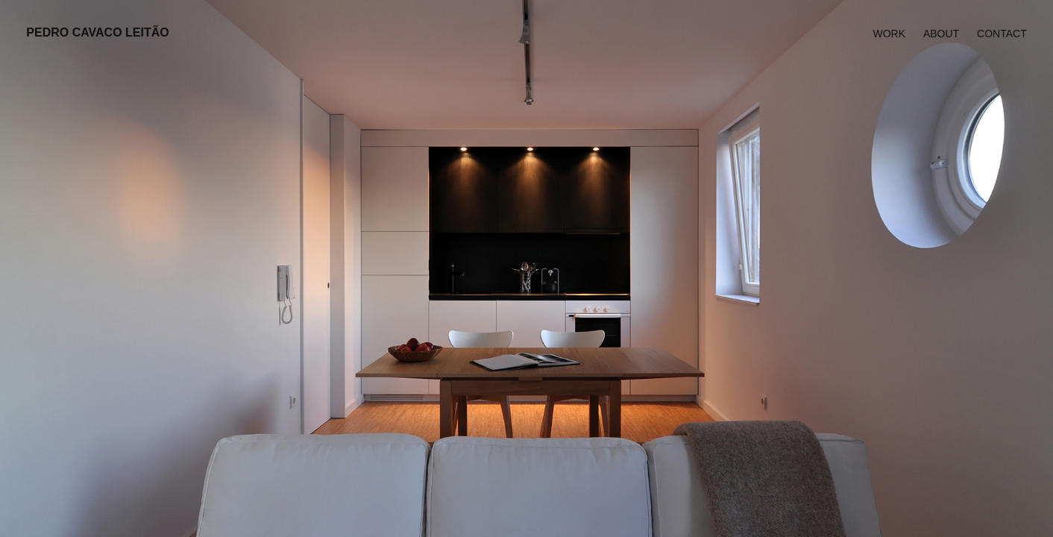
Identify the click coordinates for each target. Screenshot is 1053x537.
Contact (1002, 34)
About (941, 34)
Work (889, 34)
